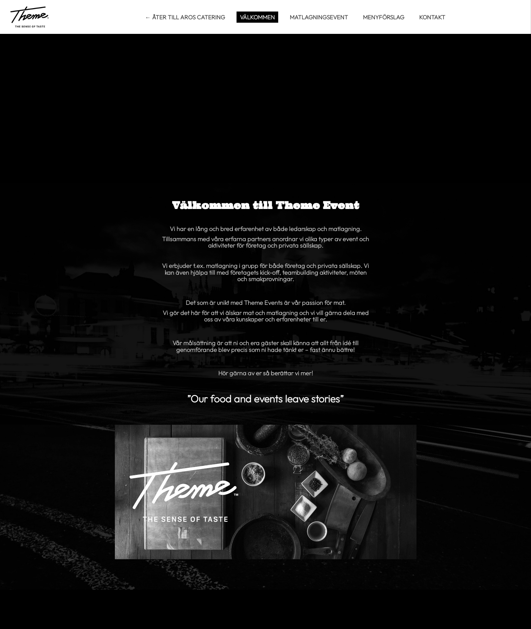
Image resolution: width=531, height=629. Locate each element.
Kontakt (432, 17)
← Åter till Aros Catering (185, 17)
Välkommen (257, 17)
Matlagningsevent (319, 17)
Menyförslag (383, 17)
